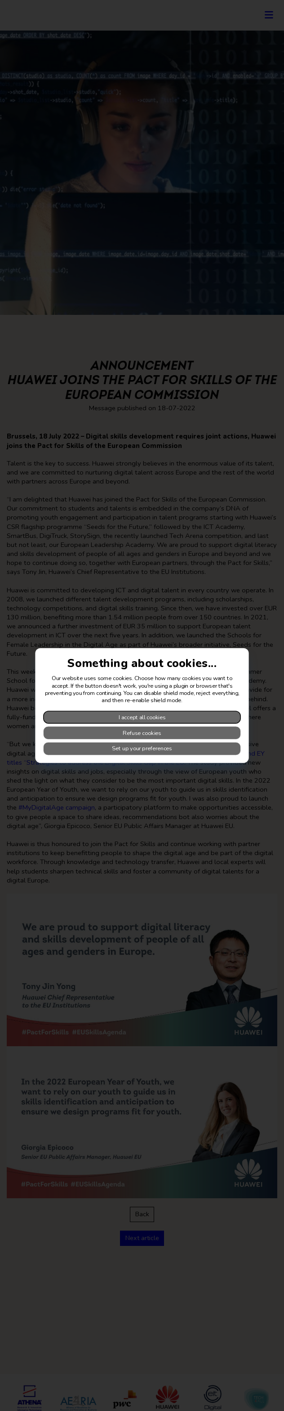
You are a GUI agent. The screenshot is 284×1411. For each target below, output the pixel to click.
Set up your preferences (142, 748)
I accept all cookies (142, 717)
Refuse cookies (142, 733)
